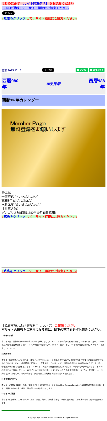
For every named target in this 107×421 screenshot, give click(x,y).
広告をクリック (15, 18)
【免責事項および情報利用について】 (28, 325)
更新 (11, 70)
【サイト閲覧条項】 (35, 3)
